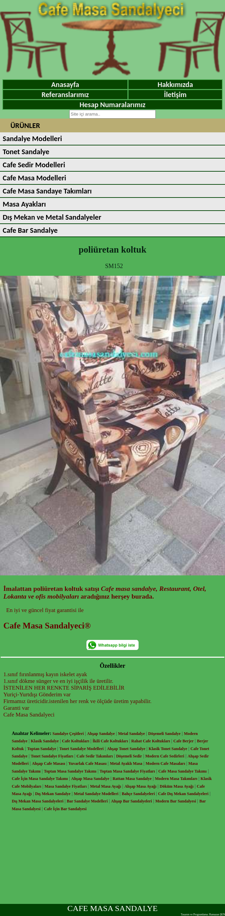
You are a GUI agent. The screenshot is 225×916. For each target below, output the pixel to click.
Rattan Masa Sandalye (132, 778)
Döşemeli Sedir (129, 756)
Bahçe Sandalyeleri (138, 793)
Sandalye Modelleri (32, 138)
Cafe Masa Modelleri (34, 177)
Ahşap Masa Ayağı (140, 786)
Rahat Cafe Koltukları (150, 741)
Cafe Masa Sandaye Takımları (47, 190)
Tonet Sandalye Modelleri (82, 748)
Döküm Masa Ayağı (176, 786)
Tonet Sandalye (26, 151)
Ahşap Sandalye (101, 733)
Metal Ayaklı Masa (126, 763)
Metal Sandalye (131, 733)
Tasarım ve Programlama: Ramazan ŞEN (203, 914)
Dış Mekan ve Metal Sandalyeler (52, 217)
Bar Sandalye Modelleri (87, 801)
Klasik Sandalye (45, 741)
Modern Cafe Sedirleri (164, 756)
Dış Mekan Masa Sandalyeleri (38, 801)
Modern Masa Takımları (176, 778)
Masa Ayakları (24, 204)
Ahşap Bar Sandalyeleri (131, 801)
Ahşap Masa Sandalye (90, 778)
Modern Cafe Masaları (165, 763)
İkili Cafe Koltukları (110, 741)
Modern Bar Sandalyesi (175, 801)
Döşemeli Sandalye (164, 733)
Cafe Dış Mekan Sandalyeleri (183, 793)
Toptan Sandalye (41, 748)
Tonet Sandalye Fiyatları (52, 756)
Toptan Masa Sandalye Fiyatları (127, 771)
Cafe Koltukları (75, 741)
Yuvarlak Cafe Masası (87, 763)
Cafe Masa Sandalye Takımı (182, 771)
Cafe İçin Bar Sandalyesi (65, 808)
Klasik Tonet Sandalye (168, 748)
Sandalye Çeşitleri (68, 733)
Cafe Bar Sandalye (30, 230)
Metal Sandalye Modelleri (96, 793)
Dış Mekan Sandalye (52, 793)
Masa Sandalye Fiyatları (65, 786)
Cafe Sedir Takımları (95, 756)
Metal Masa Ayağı (105, 786)
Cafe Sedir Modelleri (34, 164)
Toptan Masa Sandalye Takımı (70, 771)
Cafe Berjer (183, 741)
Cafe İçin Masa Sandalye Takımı (40, 778)
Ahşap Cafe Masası (48, 763)
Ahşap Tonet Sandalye (126, 748)
